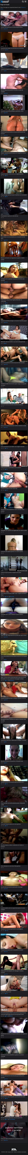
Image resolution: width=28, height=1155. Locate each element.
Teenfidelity (12, 1119)
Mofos (11, 1016)
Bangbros (12, 680)
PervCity (12, 596)
